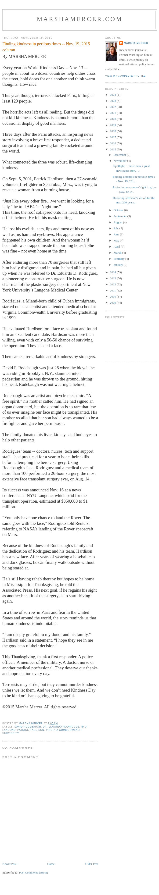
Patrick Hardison (30, 730)
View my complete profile (125, 76)
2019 (113, 125)
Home (51, 864)
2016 (113, 143)
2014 (113, 272)
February (119, 258)
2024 (113, 94)
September (120, 216)
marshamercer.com (80, 19)
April (117, 246)
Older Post (91, 864)
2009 (113, 302)
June (117, 234)
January (119, 264)
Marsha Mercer (136, 43)
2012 (113, 284)
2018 (113, 131)
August (118, 222)
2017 (113, 137)
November (120, 161)
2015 (113, 149)
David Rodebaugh (27, 726)
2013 (113, 278)
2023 (113, 101)
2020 (113, 119)
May (117, 240)
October (119, 210)
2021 (113, 113)
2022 (113, 107)
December (120, 154)
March (118, 252)
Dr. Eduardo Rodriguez (61, 726)
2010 (113, 296)
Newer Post (9, 864)
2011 (113, 290)
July (116, 228)
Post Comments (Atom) (33, 872)
